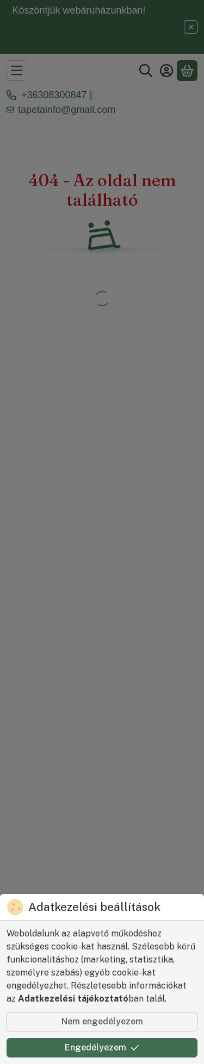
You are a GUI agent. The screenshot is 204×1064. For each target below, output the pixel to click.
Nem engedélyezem (102, 1021)
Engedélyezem (102, 1047)
